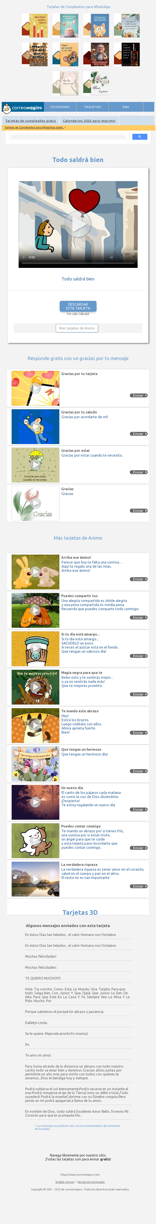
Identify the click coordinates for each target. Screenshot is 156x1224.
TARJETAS (92, 107)
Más (126, 107)
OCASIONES (60, 107)
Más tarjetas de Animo (77, 328)
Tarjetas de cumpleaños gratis (30, 121)
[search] (69, 137)
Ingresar (145, 114)
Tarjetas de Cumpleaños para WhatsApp (78, 7)
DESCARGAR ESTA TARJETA (78, 306)
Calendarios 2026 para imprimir (89, 121)
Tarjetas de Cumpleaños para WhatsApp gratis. (34, 127)
